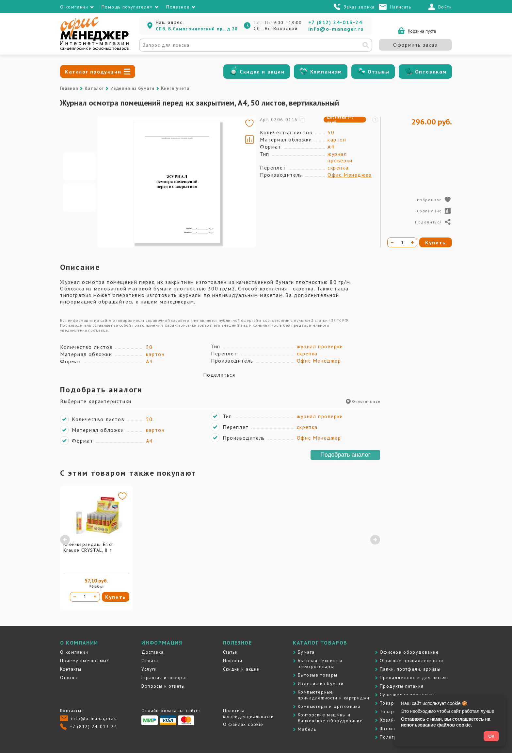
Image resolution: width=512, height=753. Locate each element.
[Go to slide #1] (79, 167)
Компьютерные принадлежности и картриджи (333, 695)
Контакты (70, 669)
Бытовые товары (318, 675)
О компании (74, 652)
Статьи (230, 652)
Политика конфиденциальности (248, 713)
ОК (491, 736)
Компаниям (326, 71)
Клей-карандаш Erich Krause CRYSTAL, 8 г (88, 547)
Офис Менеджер (350, 175)
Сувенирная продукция (408, 694)
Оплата (149, 660)
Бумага (306, 652)
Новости (233, 660)
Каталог (94, 88)
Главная (69, 88)
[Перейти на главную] (94, 49)
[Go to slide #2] (79, 197)
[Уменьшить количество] (75, 596)
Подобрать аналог (345, 454)
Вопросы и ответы (163, 686)
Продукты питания (402, 686)
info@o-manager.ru (336, 28)
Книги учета (175, 88)
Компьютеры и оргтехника (329, 706)
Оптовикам (431, 71)
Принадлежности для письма (414, 677)
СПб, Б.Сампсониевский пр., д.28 (197, 29)
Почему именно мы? (84, 660)
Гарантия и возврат (164, 677)
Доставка (152, 652)
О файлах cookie (243, 724)
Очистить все (363, 401)
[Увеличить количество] (95, 596)
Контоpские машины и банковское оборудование (330, 718)
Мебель (307, 729)
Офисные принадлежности (411, 660)
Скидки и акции (262, 71)
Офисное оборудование (409, 652)
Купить (115, 597)
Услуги (149, 669)
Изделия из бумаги (132, 88)
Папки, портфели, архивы (410, 669)
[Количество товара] (85, 597)
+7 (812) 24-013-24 (335, 22)
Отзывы (379, 71)
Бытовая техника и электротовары (320, 663)
